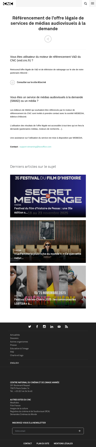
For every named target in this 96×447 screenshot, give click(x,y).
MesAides (14, 402)
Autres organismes (19, 341)
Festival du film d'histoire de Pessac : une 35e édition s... (43, 210)
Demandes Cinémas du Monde (23, 414)
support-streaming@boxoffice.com (35, 146)
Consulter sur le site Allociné (31, 82)
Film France (15, 405)
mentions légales (63, 443)
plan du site (42, 443)
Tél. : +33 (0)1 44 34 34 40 (21, 391)
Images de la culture (19, 408)
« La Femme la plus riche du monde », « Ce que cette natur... (47, 256)
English (14, 363)
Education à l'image (19, 348)
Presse (13, 345)
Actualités (15, 335)
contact (27, 443)
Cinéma (17, 205)
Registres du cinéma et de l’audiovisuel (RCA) (30, 411)
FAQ (12, 351)
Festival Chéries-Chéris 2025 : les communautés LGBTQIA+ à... (45, 301)
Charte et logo (16, 355)
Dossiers (14, 338)
